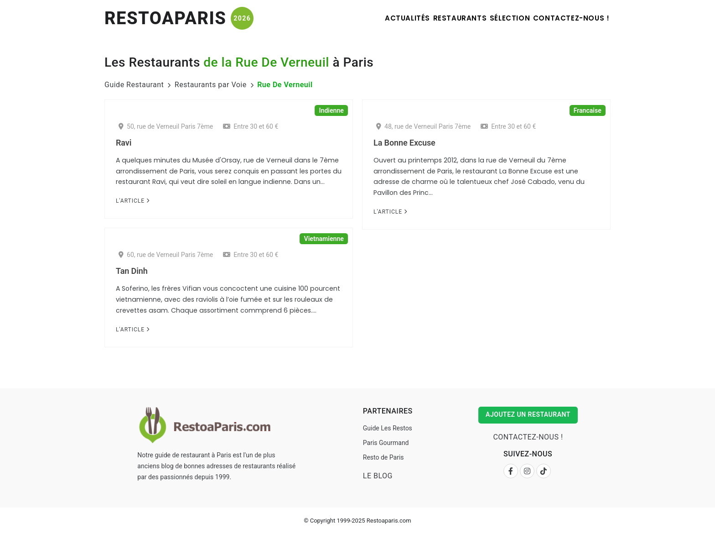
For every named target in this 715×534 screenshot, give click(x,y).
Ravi (123, 142)
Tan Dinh (132, 271)
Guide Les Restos (386, 428)
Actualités (371, 18)
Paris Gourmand (385, 442)
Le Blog (376, 475)
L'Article (133, 201)
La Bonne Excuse (404, 142)
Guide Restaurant (134, 84)
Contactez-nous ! (566, 18)
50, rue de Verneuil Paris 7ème (166, 126)
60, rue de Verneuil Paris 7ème (166, 254)
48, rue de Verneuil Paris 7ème (423, 126)
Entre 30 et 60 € (250, 126)
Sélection (495, 18)
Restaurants (434, 18)
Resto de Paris (382, 457)
